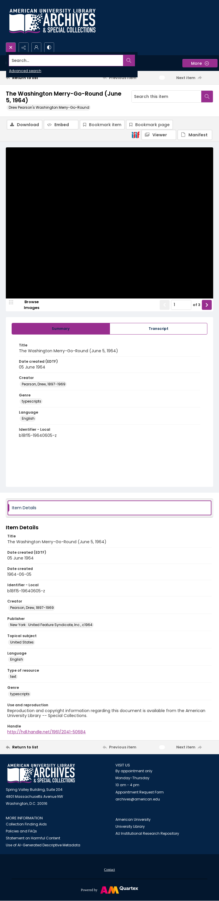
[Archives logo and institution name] (52, 21)
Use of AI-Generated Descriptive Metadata (43, 845)
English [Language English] (28, 418)
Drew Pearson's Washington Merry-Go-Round (49, 107)
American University (133, 819)
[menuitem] (109, 869)
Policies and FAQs (21, 831)
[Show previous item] (165, 305)
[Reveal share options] (23, 47)
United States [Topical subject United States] (22, 642)
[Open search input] (10, 47)
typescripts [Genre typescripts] (31, 401)
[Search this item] (166, 96)
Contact (109, 870)
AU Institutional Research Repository (147, 833)
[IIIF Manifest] (194, 135)
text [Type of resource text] (13, 677)
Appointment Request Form (139, 792)
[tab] (61, 329)
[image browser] (27, 305)
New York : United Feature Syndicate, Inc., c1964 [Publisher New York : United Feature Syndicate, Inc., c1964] (51, 625)
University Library (130, 826)
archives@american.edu (137, 799)
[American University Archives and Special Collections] (41, 773)
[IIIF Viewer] (158, 135)
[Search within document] (207, 96)
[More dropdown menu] (200, 63)
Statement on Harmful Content (33, 838)
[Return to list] (33, 77)
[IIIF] (135, 135)
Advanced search (25, 70)
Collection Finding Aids (26, 824)
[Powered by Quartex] (109, 890)
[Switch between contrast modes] (49, 47)
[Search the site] (88, 60)
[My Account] (36, 47)
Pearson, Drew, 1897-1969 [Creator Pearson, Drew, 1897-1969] (43, 384)
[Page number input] (181, 305)
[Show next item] (207, 305)
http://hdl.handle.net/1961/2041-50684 (46, 732)
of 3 (196, 305)
